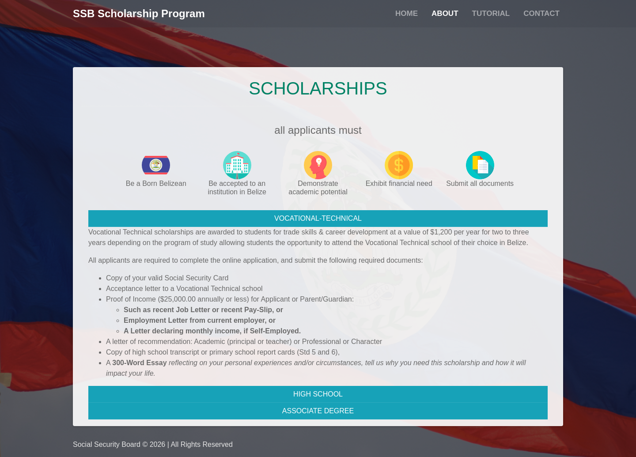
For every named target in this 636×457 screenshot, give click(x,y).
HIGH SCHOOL (318, 394)
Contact (541, 13)
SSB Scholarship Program (139, 13)
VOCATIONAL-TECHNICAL (318, 218)
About (445, 13)
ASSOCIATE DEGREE (318, 411)
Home (406, 13)
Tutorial (491, 13)
